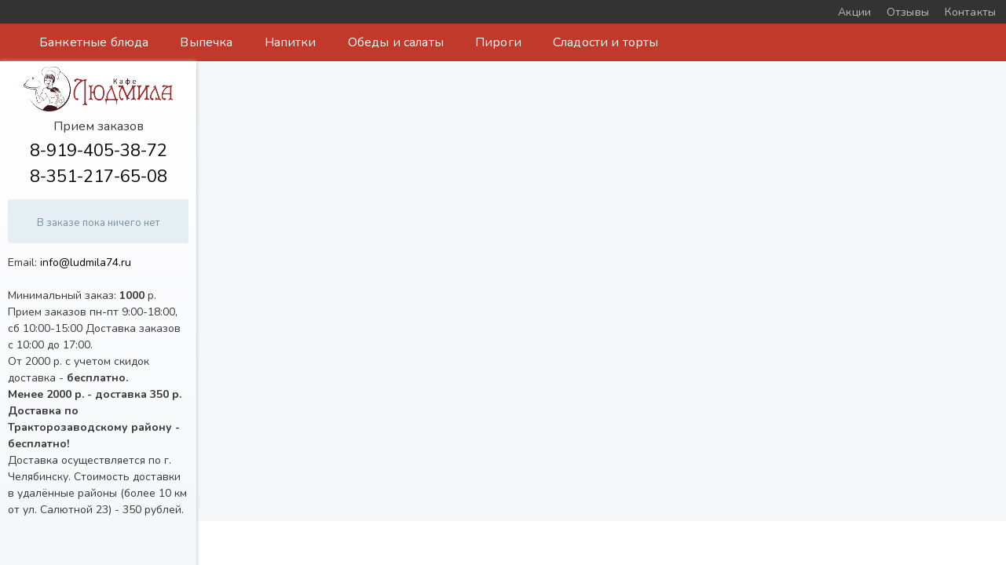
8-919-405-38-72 (98, 150)
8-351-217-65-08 (98, 176)
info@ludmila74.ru (85, 262)
